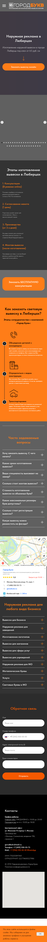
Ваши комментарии (10, 758)
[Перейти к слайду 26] (15, 145)
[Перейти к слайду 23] (9, 145)
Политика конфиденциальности (17, 867)
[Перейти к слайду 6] (12, 142)
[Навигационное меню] (4, 6)
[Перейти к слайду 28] (20, 145)
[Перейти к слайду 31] (26, 145)
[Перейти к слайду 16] (34, 142)
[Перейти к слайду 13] (27, 142)
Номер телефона (9, 731)
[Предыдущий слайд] (2, 122)
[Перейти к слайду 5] (10, 142)
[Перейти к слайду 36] (37, 145)
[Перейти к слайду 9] (19, 142)
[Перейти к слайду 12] (25, 142)
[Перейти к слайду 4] (8, 142)
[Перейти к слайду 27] (18, 145)
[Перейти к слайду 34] (33, 145)
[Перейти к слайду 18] (38, 142)
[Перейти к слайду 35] (35, 145)
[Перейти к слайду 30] (24, 145)
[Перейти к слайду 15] (32, 142)
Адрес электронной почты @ (13, 744)
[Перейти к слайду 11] (23, 142)
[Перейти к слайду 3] (6, 142)
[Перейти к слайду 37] (39, 145)
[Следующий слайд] (44, 122)
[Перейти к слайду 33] (31, 145)
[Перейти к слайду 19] (40, 142)
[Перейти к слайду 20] (43, 142)
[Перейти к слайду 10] (21, 142)
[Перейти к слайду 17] (36, 142)
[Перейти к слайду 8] (17, 142)
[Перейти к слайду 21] (45, 142)
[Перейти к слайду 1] (1, 142)
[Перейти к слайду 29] (22, 145)
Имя (4, 717)
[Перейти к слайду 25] (13, 145)
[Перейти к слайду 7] (14, 142)
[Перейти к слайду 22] (7, 145)
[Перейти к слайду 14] (30, 142)
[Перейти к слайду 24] (11, 145)
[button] (23, 66)
